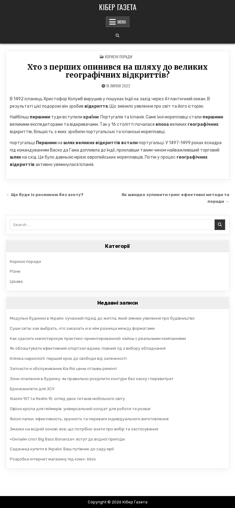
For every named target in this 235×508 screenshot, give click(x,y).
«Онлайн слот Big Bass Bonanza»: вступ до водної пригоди (67, 439)
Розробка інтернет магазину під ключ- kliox (53, 459)
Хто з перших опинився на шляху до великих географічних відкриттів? (117, 71)
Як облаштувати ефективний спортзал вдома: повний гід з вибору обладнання (88, 348)
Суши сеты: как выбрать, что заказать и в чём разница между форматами (82, 328)
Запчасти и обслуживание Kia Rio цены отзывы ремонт (63, 368)
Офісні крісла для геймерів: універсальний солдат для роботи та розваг (80, 408)
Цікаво (16, 281)
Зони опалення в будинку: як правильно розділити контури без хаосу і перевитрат (91, 378)
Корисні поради (118, 56)
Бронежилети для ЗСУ (32, 389)
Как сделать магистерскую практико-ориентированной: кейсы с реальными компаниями (98, 338)
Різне (15, 271)
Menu (122, 22)
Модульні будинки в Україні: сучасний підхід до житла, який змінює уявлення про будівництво (102, 318)
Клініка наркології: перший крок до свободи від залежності (68, 358)
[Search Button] (117, 36)
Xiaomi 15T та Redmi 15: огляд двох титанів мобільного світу (67, 398)
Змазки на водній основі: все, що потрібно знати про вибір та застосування (84, 429)
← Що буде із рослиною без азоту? (45, 194)
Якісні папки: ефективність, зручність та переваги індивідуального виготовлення (89, 419)
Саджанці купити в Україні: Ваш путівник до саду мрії (62, 449)
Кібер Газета (117, 6)
